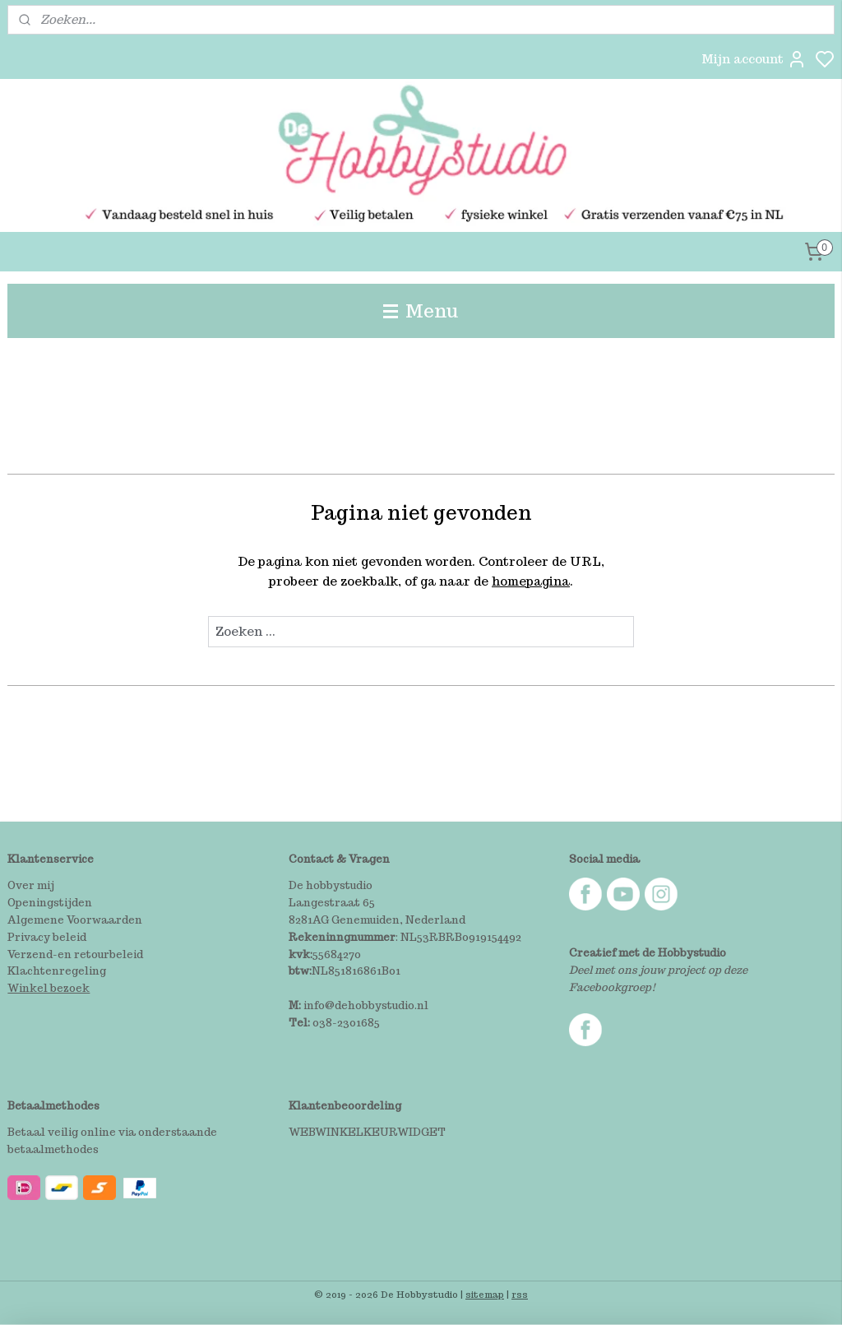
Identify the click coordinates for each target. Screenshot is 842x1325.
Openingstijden (49, 903)
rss (519, 1294)
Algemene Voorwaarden (74, 920)
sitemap (484, 1294)
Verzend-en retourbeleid (75, 954)
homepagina (531, 581)
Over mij (30, 885)
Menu (421, 310)
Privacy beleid (46, 937)
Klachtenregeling (56, 971)
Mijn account (754, 59)
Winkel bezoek (48, 988)
